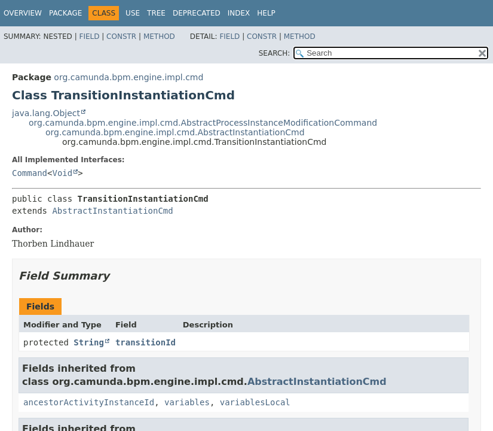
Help (266, 13)
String (89, 342)
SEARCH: (274, 53)
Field (89, 36)
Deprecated (197, 13)
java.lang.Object (46, 113)
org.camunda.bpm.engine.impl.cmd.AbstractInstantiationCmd (175, 132)
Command (29, 173)
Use (132, 13)
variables (187, 402)
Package (65, 13)
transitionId (145, 342)
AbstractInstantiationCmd (112, 211)
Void (62, 173)
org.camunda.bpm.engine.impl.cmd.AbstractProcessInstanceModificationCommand (203, 123)
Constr (121, 36)
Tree (156, 13)
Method (159, 36)
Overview (23, 13)
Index (239, 13)
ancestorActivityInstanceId (88, 402)
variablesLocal (255, 402)
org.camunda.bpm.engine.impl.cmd (128, 77)
